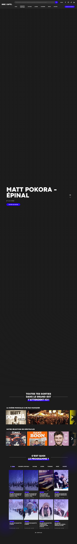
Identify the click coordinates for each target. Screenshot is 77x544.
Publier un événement (70, 6)
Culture (35, 466)
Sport (57, 466)
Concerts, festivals (23, 466)
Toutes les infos (13, 204)
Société (65, 466)
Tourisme (50, 466)
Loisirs (42, 466)
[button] (70, 195)
